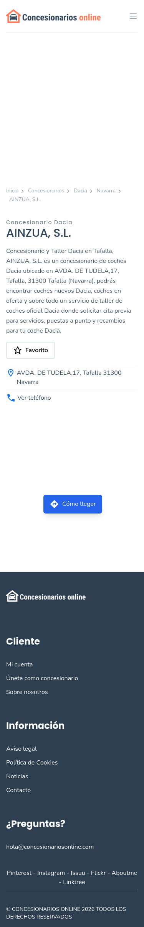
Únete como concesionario (42, 678)
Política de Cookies (32, 762)
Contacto (18, 790)
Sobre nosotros (27, 692)
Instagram (51, 873)
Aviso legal (21, 749)
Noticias (17, 776)
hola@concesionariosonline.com (50, 847)
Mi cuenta (19, 664)
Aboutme (124, 873)
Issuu (78, 873)
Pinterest (19, 873)
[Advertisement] (72, 108)
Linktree (74, 882)
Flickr (98, 873)
